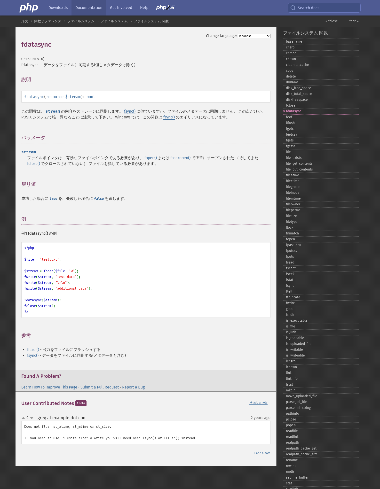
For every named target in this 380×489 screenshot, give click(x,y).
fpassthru (293, 245)
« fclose (331, 21)
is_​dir (290, 315)
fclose (290, 105)
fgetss (290, 146)
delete (291, 76)
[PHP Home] (29, 8)
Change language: (221, 35)
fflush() (33, 349)
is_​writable (294, 350)
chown (291, 59)
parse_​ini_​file (296, 402)
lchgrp (290, 361)
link (289, 373)
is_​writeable (295, 355)
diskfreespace (297, 100)
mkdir (290, 390)
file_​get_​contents (299, 164)
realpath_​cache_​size (302, 454)
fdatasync (293, 111)
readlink (292, 437)
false (99, 199)
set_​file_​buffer (297, 477)
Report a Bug (133, 387)
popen (291, 425)
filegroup (293, 187)
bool (91, 96)
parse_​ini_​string (298, 408)
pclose (291, 419)
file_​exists (294, 158)
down (32, 418)
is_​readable (295, 338)
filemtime (293, 198)
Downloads (58, 7)
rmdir (290, 472)
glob (289, 309)
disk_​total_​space (299, 94)
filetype (292, 222)
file (288, 152)
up (24, 418)
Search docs (304, 8)
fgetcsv (291, 134)
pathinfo (292, 413)
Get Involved (121, 7)
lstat (289, 384)
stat (289, 483)
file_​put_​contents (299, 169)
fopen (290, 239)
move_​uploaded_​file (301, 396)
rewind (291, 466)
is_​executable (297, 320)
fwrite (290, 303)
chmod (291, 53)
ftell (289, 291)
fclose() (33, 163)
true (53, 199)
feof (289, 117)
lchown (291, 367)
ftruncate (293, 297)
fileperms (293, 210)
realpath (292, 443)
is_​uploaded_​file (298, 344)
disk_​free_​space (298, 88)
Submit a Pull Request (99, 387)
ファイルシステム (81, 21)
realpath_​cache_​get (301, 448)
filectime (293, 181)
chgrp (290, 47)
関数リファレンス (47, 21)
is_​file (290, 326)
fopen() (150, 157)
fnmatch (292, 233)
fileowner (293, 204)
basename (294, 41)
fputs (290, 257)
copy (289, 71)
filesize (291, 216)
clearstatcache (297, 65)
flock (289, 227)
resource (54, 96)
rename (292, 460)
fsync (290, 286)
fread (290, 262)
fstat (289, 280)
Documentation (88, 7)
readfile (292, 431)
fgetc (290, 129)
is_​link (291, 332)
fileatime (293, 175)
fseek (290, 274)
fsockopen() (180, 157)
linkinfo (292, 379)
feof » (354, 21)
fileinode (293, 193)
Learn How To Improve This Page (49, 387)
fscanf (291, 268)
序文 (24, 21)
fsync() (129, 111)
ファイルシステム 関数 (151, 21)
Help (144, 7)
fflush (290, 123)
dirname (292, 82)
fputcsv (291, 251)
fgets (290, 140)
